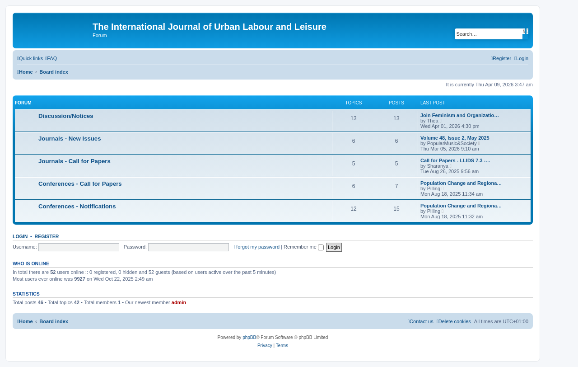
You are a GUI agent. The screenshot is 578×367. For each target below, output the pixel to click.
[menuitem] (51, 58)
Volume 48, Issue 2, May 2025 (454, 138)
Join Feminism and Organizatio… (459, 115)
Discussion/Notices (65, 116)
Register (47, 236)
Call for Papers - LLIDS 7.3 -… (455, 160)
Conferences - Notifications (77, 206)
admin (179, 302)
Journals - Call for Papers (74, 161)
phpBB (249, 337)
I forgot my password (256, 246)
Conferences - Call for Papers (80, 183)
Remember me (304, 246)
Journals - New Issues (69, 138)
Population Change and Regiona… (461, 183)
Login (20, 236)
